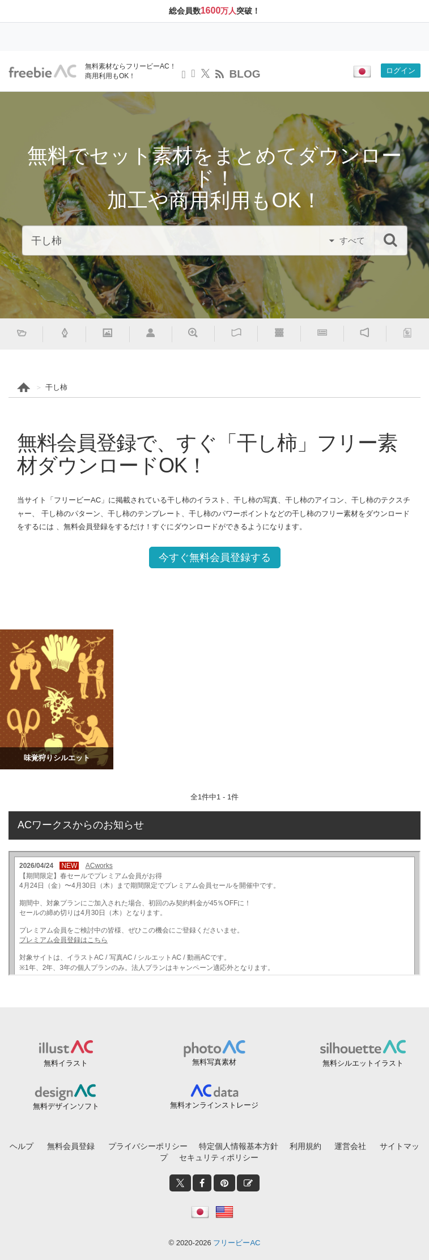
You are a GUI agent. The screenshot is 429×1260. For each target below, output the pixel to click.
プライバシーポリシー (148, 1146)
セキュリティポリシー (218, 1157)
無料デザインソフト (66, 1106)
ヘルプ (21, 1146)
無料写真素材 (214, 1062)
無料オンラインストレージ (214, 1105)
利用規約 (305, 1146)
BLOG (245, 74)
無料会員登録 (71, 1146)
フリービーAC (236, 1242)
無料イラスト (66, 1063)
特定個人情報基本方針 (238, 1146)
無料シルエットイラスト (362, 1063)
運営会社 (350, 1146)
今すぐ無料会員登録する (215, 557)
